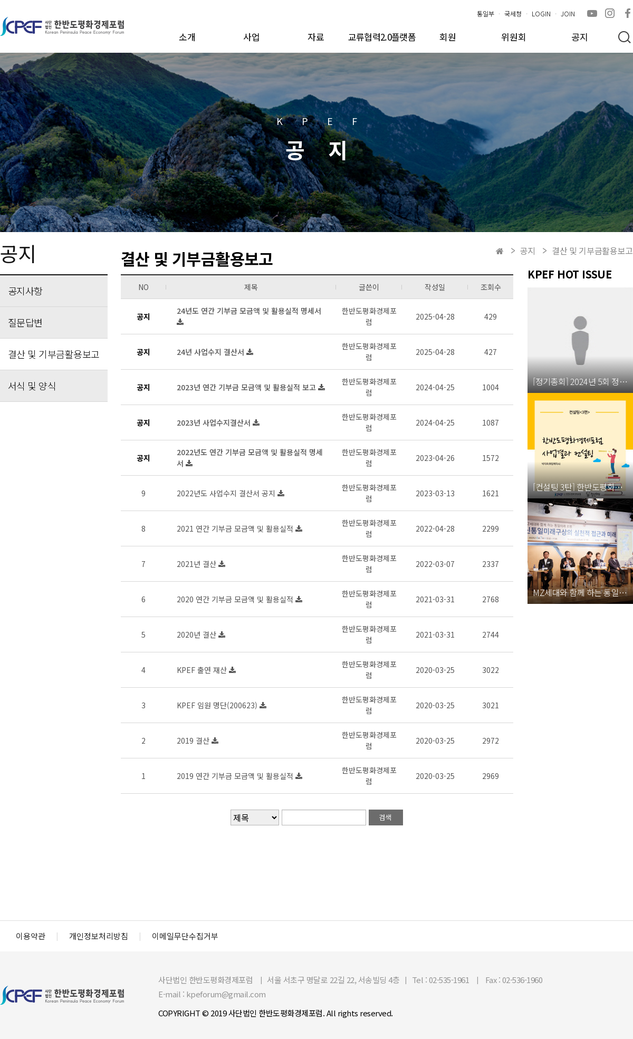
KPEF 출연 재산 (203, 670)
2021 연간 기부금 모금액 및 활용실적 (236, 528)
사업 (251, 36)
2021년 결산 (197, 564)
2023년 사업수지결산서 (215, 422)
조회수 (491, 287)
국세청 (513, 13)
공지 (579, 36)
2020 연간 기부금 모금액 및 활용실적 (236, 599)
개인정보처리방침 (98, 936)
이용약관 (30, 936)
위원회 (513, 36)
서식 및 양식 (32, 385)
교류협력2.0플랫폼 (382, 36)
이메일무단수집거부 (185, 936)
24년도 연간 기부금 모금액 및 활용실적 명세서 (249, 310)
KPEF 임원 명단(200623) (218, 705)
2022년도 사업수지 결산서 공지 (227, 493)
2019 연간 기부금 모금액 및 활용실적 (236, 776)
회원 (447, 36)
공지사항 (25, 290)
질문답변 (25, 322)
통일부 (485, 13)
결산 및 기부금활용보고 (54, 354)
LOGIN (541, 13)
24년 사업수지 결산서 (211, 352)
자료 (316, 36)
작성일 (435, 287)
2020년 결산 (197, 634)
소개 (187, 36)
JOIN (568, 13)
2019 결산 (194, 740)
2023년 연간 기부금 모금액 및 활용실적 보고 (247, 387)
